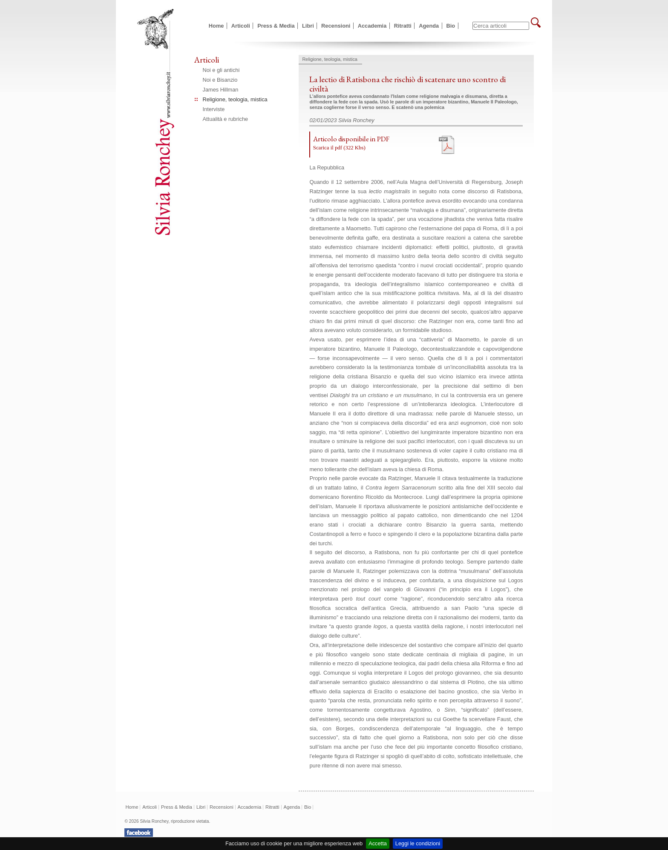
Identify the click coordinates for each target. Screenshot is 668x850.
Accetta (378, 843)
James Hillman (221, 89)
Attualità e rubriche (225, 119)
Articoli (240, 26)
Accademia (372, 26)
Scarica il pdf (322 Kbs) (339, 148)
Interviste (214, 109)
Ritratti (403, 26)
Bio (450, 26)
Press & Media (276, 26)
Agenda (429, 26)
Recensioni (335, 26)
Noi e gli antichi (221, 70)
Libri (308, 26)
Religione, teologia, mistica (235, 99)
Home (216, 26)
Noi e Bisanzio (220, 80)
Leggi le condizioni (417, 843)
